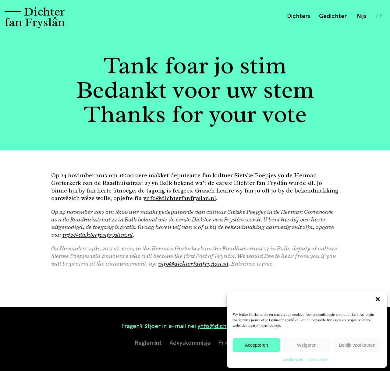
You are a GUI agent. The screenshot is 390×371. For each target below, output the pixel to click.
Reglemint (148, 342)
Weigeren (307, 345)
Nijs (362, 15)
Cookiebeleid (293, 359)
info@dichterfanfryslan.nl (97, 234)
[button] (378, 299)
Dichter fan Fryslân (35, 17)
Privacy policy (317, 359)
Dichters (298, 15)
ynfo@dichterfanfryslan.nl (179, 198)
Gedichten (333, 15)
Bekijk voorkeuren (357, 345)
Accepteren (256, 345)
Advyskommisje (190, 342)
